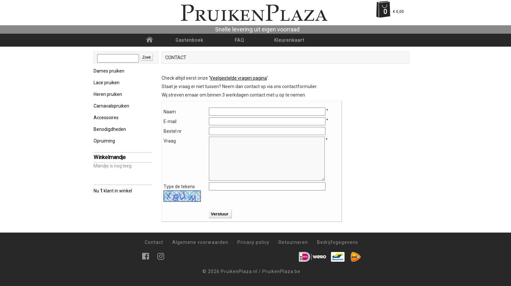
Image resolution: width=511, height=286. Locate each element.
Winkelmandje (110, 157)
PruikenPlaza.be (281, 271)
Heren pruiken (108, 94)
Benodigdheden (110, 129)
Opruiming (104, 140)
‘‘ (238, 78)
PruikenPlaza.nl (239, 271)
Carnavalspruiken (111, 106)
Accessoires (106, 117)
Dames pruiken (109, 71)
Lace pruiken (106, 82)
